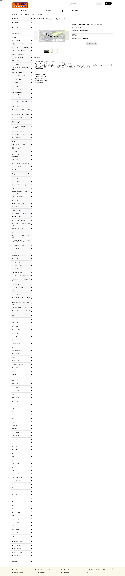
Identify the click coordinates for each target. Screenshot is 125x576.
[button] (101, 11)
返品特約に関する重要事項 (80, 38)
